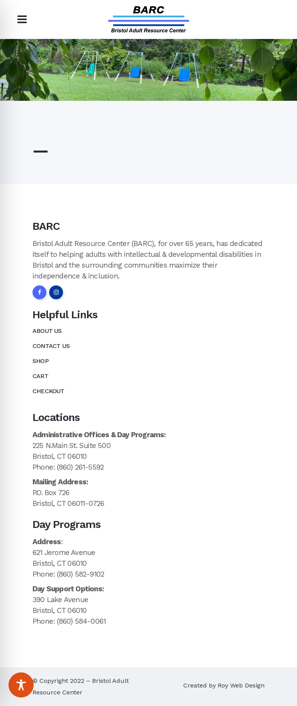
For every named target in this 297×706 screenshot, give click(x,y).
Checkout (48, 391)
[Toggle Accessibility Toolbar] (21, 685)
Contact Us (51, 346)
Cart (40, 376)
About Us (47, 330)
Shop (40, 361)
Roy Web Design (241, 685)
